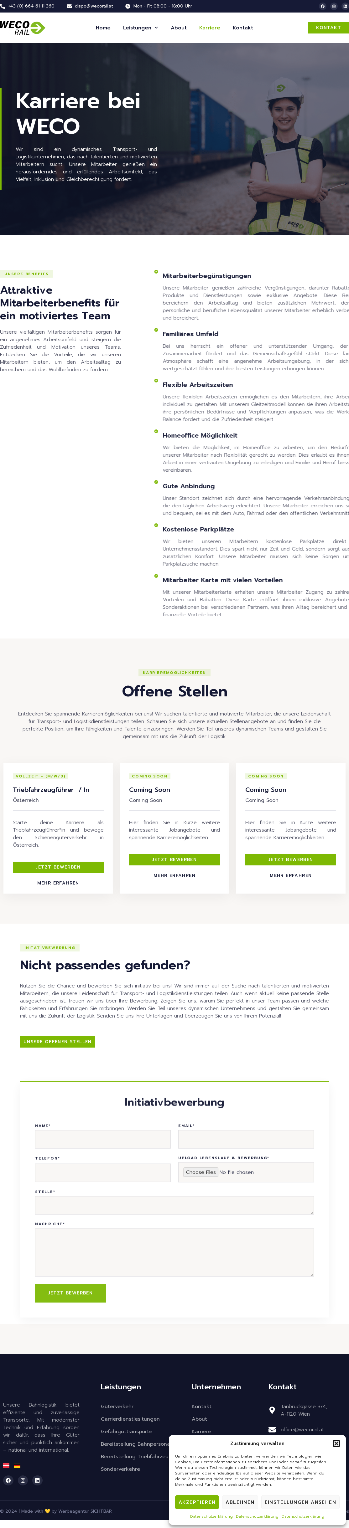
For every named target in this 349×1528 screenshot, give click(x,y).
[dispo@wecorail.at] (69, 6)
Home (103, 28)
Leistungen (140, 28)
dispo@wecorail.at (94, 6)
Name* (43, 1345)
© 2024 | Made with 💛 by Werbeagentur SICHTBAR (56, 1519)
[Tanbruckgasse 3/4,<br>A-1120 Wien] (271, 1418)
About (179, 28)
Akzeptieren (197, 1502)
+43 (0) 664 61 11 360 (31, 6)
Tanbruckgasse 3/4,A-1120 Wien (303, 1418)
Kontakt (243, 28)
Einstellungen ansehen (300, 1502)
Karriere (209, 28)
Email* (186, 1345)
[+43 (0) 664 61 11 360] (2, 6)
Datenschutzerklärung (211, 1516)
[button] (336, 1443)
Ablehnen (240, 1502)
